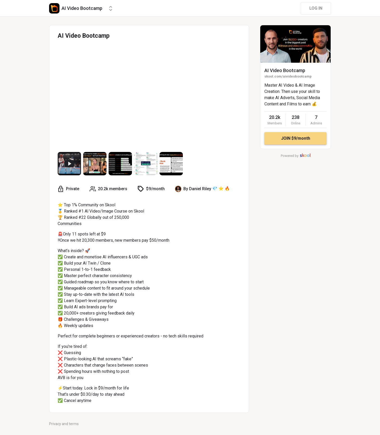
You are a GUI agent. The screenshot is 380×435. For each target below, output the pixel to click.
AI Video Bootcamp (284, 70)
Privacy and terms (64, 424)
